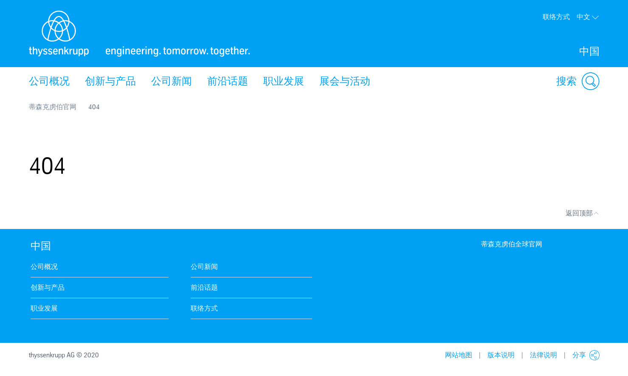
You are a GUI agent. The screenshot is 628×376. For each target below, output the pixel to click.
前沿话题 (227, 81)
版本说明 (501, 355)
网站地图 (458, 355)
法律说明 (543, 355)
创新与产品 (110, 81)
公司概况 (49, 81)
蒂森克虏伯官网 (52, 107)
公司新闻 (171, 81)
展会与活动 (344, 81)
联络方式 (556, 17)
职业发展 (283, 81)
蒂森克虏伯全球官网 (511, 244)
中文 (588, 17)
